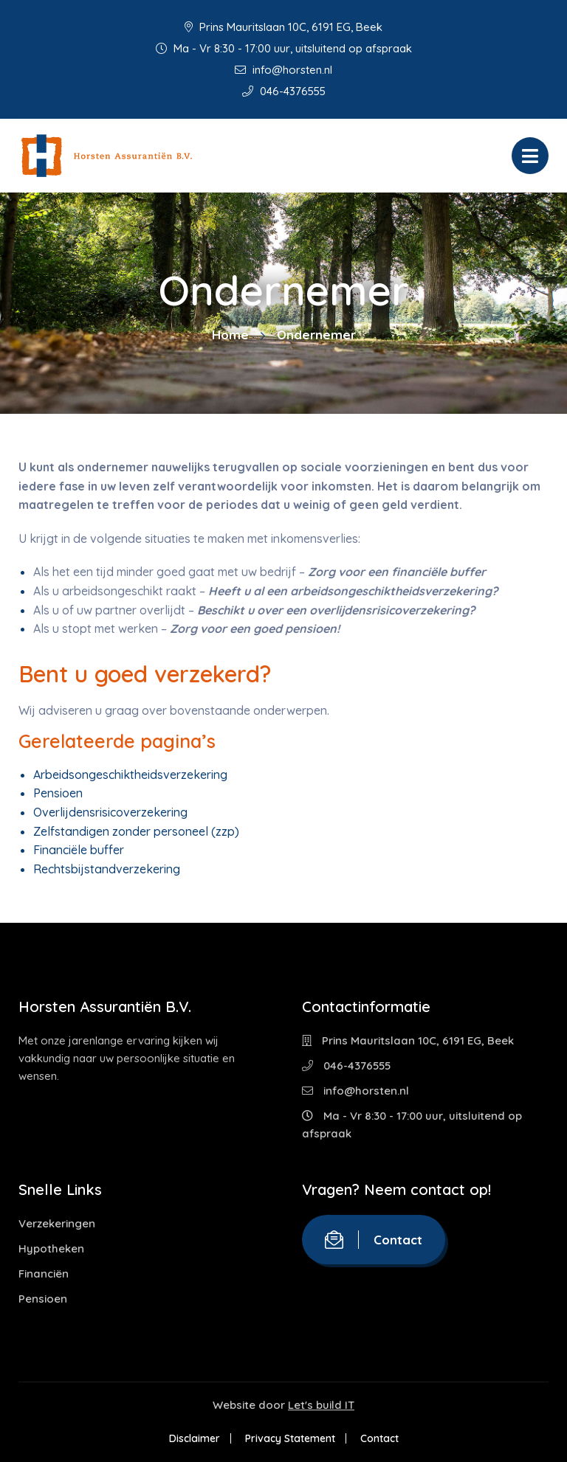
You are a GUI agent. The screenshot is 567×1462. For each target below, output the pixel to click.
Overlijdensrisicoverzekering (110, 812)
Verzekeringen (56, 1223)
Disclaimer (194, 1438)
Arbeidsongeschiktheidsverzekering (130, 774)
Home (230, 334)
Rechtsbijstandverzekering (106, 869)
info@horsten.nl (283, 70)
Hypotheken (51, 1248)
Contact (373, 1239)
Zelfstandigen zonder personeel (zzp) (136, 831)
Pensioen (58, 793)
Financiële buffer (78, 849)
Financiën (43, 1274)
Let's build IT (321, 1405)
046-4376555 (284, 91)
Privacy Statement (290, 1438)
